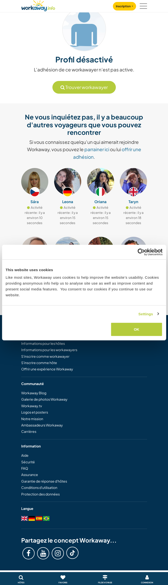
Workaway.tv (31, 406)
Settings (145, 314)
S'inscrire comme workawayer (45, 356)
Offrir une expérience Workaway (47, 369)
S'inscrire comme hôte (39, 362)
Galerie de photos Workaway (44, 399)
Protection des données (40, 494)
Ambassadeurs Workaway (42, 425)
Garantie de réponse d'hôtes (44, 481)
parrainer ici (96, 149)
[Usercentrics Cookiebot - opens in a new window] (141, 252)
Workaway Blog (33, 393)
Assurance (29, 474)
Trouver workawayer (84, 87)
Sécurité (28, 462)
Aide (25, 455)
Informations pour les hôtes (43, 343)
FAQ (24, 468)
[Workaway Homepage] (38, 5)
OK (136, 329)
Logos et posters (34, 412)
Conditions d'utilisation (39, 487)
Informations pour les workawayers (49, 349)
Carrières (28, 431)
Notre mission (32, 418)
